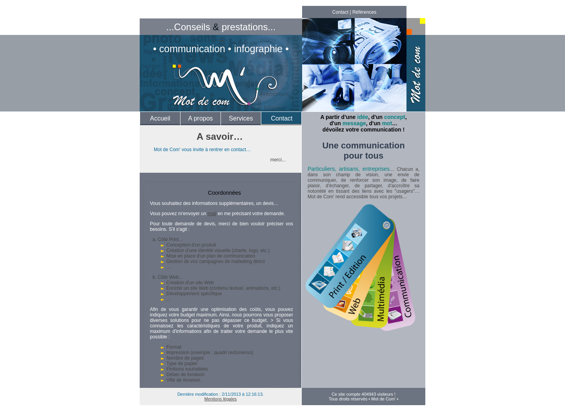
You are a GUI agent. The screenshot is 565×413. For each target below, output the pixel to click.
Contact (340, 12)
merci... (278, 160)
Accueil (160, 118)
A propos (200, 118)
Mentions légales (220, 399)
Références (364, 12)
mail (212, 213)
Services (241, 118)
